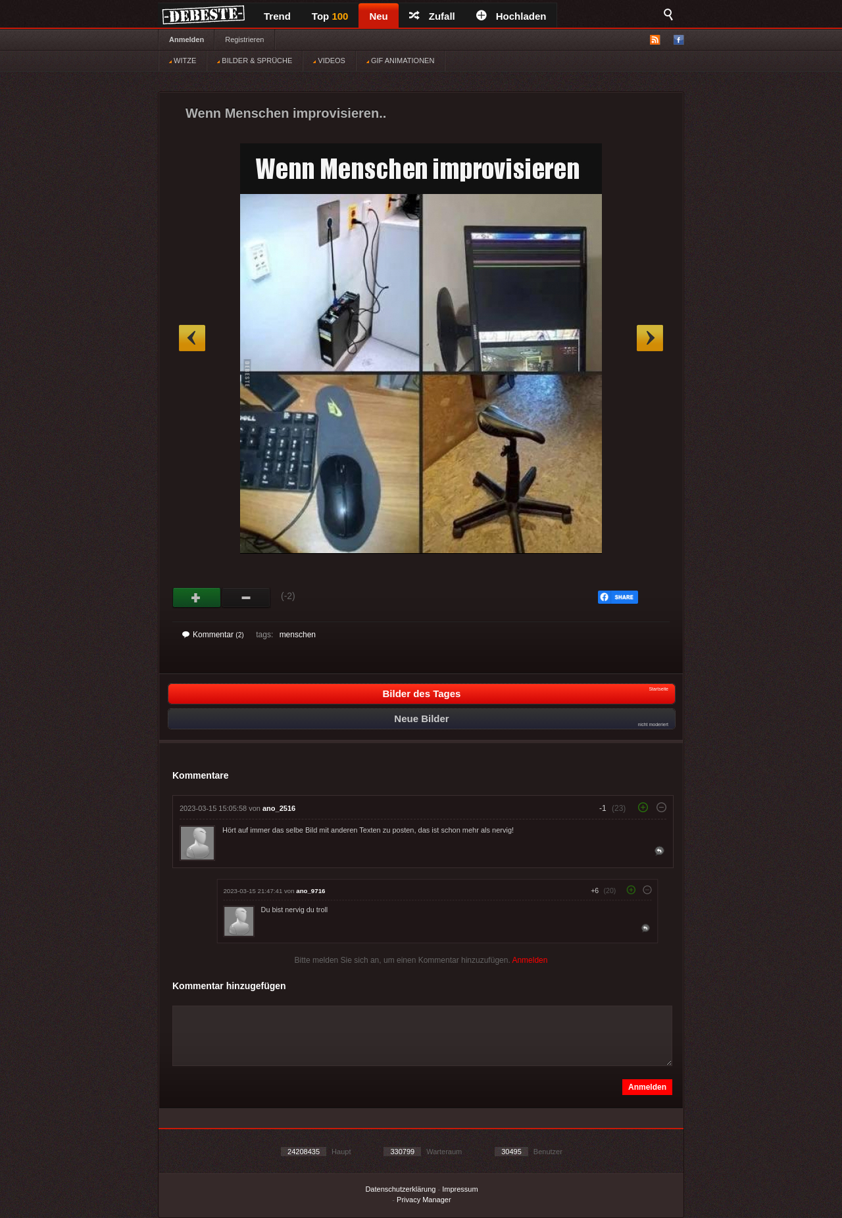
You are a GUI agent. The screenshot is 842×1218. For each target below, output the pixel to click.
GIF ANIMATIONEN (400, 60)
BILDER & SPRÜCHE (254, 60)
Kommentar (213, 634)
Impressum (460, 1189)
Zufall (432, 16)
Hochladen (511, 16)
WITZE (182, 60)
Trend (277, 16)
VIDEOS (329, 60)
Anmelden (186, 39)
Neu (378, 16)
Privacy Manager (424, 1200)
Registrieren (244, 39)
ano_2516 (278, 808)
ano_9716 (310, 890)
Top (330, 16)
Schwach (246, 597)
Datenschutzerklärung (400, 1189)
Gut (197, 597)
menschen (298, 634)
